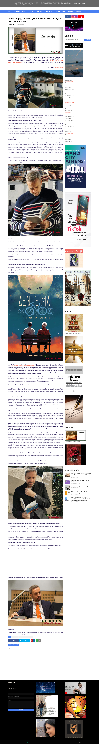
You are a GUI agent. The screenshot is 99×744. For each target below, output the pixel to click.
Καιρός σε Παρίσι (68, 92)
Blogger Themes (29, 742)
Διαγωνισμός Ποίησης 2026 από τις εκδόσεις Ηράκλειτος (80, 481)
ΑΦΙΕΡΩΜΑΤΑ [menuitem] (48, 11)
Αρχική (79, 742)
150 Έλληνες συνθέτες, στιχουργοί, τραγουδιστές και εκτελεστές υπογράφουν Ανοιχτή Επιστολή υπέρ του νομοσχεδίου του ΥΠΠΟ (81, 475)
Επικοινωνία (89, 742)
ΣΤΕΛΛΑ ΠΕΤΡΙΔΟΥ (23, 637)
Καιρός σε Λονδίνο (69, 81)
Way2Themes (18, 742)
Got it (83, 3)
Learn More (77, 3)
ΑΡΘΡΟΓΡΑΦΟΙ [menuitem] (79, 11)
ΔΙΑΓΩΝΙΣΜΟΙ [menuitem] (57, 11)
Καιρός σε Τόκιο (68, 112)
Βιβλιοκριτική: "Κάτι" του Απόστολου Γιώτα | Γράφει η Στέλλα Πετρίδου (80, 492)
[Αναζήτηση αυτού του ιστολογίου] (74, 40)
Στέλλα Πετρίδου (59, 67)
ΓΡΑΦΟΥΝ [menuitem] (63, 11)
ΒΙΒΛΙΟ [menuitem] (9, 11)
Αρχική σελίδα (10, 15)
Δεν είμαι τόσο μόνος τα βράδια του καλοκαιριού (23, 365)
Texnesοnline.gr (11, 24)
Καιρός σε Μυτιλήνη (69, 133)
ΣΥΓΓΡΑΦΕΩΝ (16, 15)
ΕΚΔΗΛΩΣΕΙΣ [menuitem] (24, 11)
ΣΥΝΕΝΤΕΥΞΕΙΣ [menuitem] (40, 11)
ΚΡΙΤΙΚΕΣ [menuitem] (32, 11)
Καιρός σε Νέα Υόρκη (69, 102)
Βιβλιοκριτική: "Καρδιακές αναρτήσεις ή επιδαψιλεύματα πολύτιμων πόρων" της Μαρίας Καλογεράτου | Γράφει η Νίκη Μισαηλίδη (80, 499)
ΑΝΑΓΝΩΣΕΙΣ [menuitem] (71, 11)
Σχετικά (83, 742)
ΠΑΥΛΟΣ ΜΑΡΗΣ (15, 637)
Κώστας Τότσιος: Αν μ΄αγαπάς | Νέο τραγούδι (80, 486)
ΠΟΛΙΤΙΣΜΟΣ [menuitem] (16, 11)
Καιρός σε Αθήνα (68, 123)
